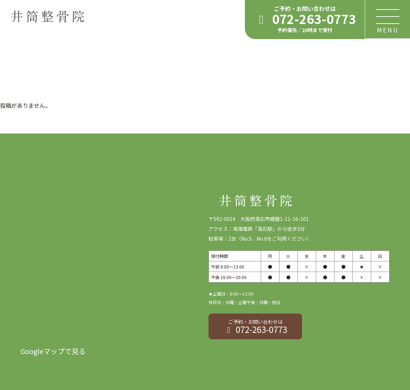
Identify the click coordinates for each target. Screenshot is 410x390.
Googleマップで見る (53, 351)
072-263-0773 (255, 326)
